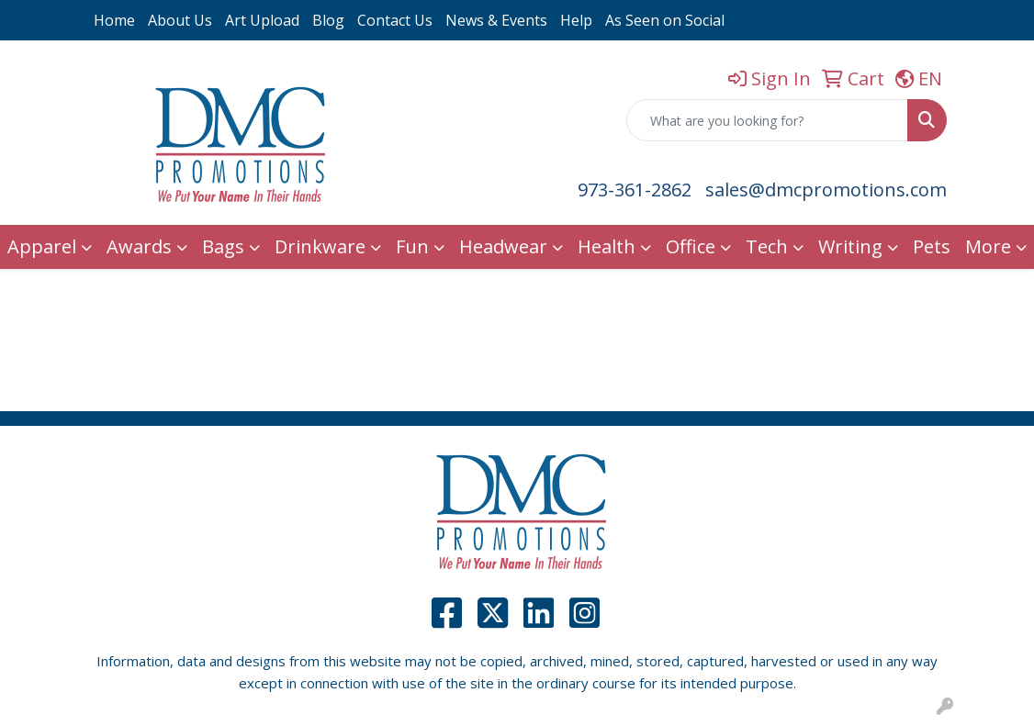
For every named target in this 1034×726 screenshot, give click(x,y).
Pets (931, 246)
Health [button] (606, 246)
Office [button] (690, 246)
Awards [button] (139, 246)
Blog (328, 20)
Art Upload (262, 20)
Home (114, 20)
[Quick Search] (767, 120)
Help (576, 20)
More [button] (988, 246)
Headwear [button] (503, 246)
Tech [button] (767, 246)
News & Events (496, 20)
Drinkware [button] (320, 246)
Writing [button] (850, 246)
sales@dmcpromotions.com (826, 189)
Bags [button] (223, 246)
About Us (180, 20)
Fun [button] (412, 246)
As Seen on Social (665, 20)
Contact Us (395, 20)
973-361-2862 (634, 189)
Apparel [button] (41, 246)
